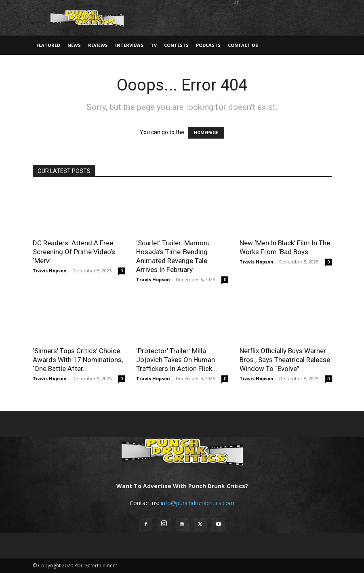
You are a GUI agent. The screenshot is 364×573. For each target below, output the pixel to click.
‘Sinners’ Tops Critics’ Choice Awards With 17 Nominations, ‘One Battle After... (78, 360)
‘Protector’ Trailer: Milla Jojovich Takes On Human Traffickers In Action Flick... (176, 360)
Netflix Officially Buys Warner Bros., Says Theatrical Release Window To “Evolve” (285, 360)
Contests (176, 45)
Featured (48, 45)
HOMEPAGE (206, 132)
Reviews (98, 45)
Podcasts (208, 45)
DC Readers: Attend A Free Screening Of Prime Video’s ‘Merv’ (74, 252)
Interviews (129, 45)
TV (154, 45)
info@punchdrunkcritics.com (197, 503)
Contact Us (243, 45)
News (74, 45)
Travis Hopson (50, 271)
